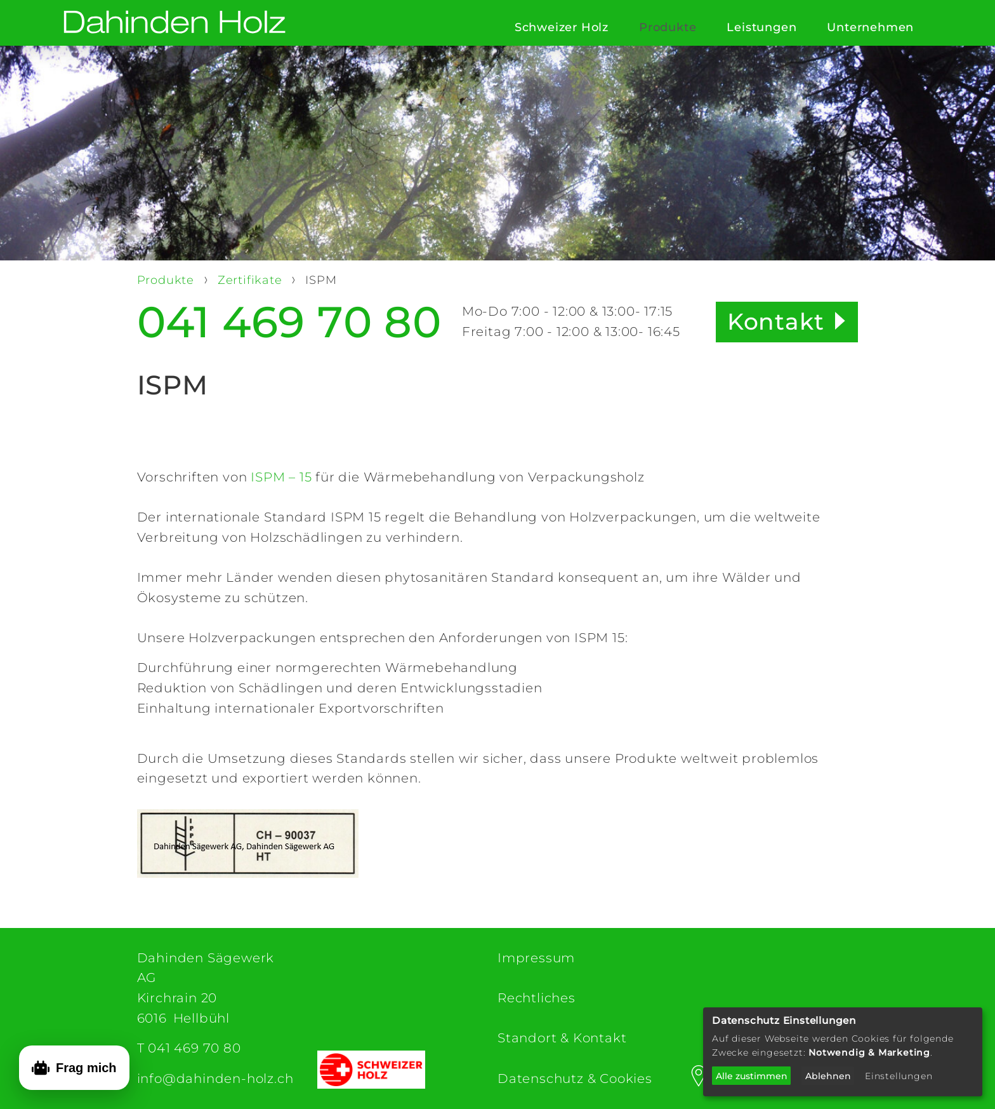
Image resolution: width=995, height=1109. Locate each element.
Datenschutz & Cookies (575, 1078)
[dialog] (842, 1051)
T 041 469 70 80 (189, 1048)
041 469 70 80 (289, 322)
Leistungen (761, 27)
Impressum (536, 957)
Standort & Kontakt (562, 1037)
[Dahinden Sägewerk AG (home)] (174, 23)
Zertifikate (252, 280)
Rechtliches (537, 997)
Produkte (667, 27)
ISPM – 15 (281, 477)
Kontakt (775, 321)
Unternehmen (870, 27)
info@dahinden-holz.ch (215, 1078)
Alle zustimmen (751, 1076)
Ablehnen (828, 1076)
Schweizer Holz (562, 27)
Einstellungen (898, 1076)
